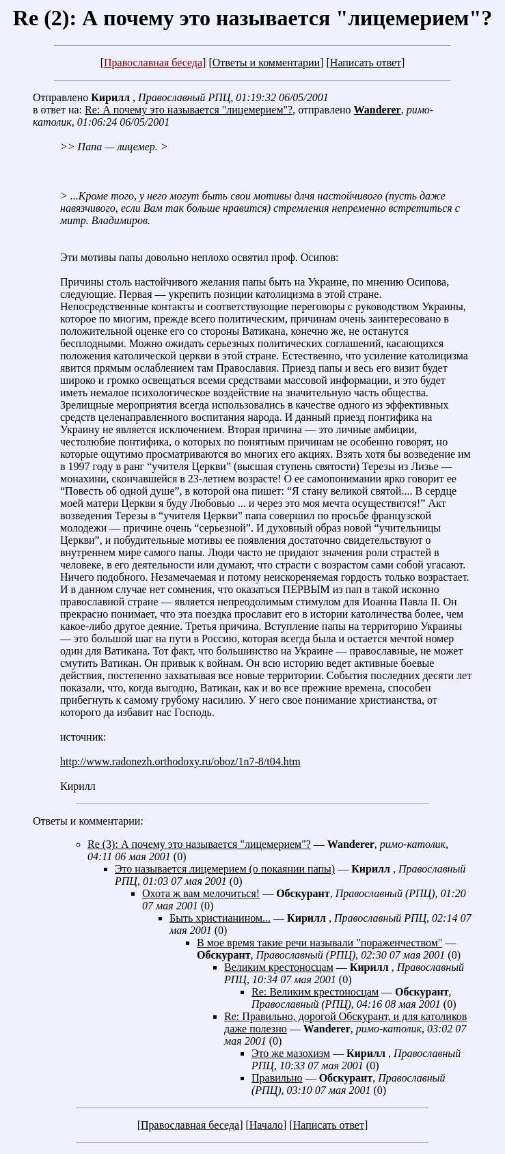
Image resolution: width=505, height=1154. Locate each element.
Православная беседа (153, 62)
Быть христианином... (220, 918)
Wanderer (377, 109)
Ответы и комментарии (266, 62)
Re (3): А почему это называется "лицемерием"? (199, 844)
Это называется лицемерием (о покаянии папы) (225, 869)
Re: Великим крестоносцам (315, 992)
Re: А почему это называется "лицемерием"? (188, 109)
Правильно (277, 1078)
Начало (266, 1125)
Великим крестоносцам (278, 967)
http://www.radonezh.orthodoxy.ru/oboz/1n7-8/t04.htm (180, 761)
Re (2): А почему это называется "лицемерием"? (252, 17)
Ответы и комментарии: (88, 821)
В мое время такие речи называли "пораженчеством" (319, 942)
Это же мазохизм (290, 1053)
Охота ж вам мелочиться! (201, 893)
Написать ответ (365, 62)
